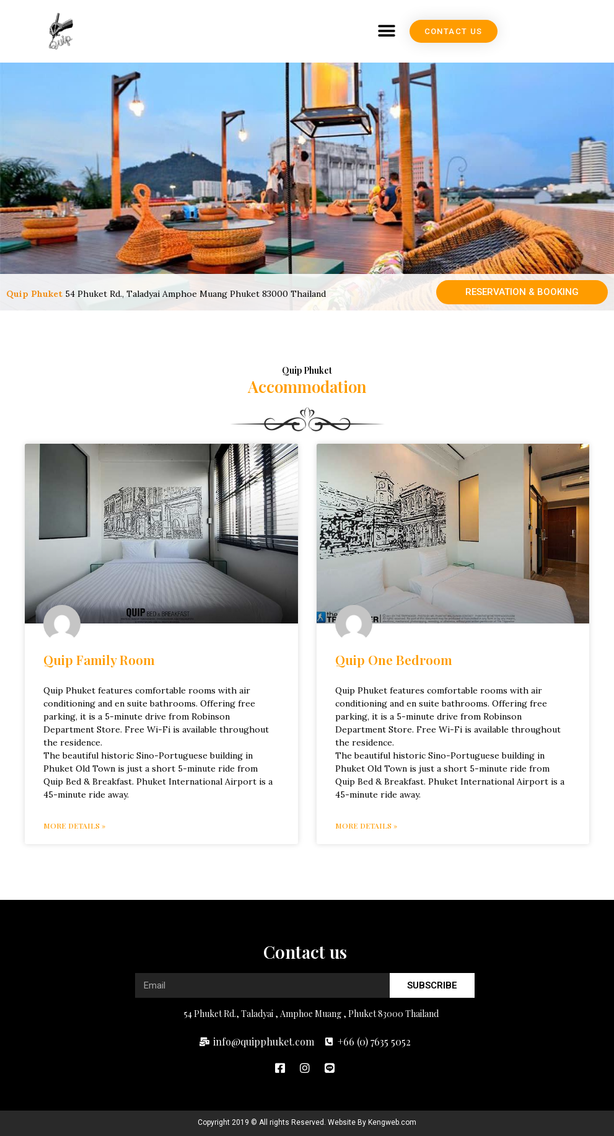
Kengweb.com (392, 1122)
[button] (470, 31)
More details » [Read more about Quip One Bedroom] (366, 825)
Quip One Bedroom (393, 659)
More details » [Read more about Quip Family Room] (74, 825)
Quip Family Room (99, 659)
